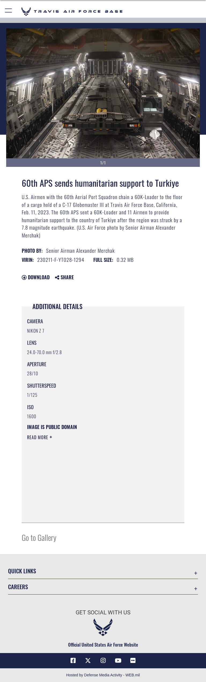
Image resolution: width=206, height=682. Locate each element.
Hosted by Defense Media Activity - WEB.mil (103, 675)
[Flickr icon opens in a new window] (133, 661)
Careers (18, 586)
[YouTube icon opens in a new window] (118, 661)
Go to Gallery (39, 537)
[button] (8, 11)
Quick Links (22, 571)
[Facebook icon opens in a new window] (73, 661)
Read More (38, 437)
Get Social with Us (103, 612)
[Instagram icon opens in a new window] (103, 661)
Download (36, 277)
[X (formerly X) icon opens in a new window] (88, 661)
